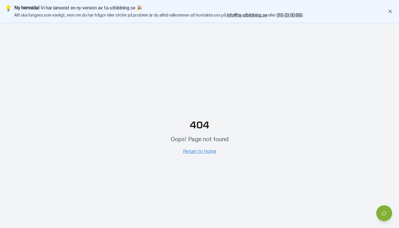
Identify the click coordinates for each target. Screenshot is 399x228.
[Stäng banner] (390, 11)
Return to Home (199, 151)
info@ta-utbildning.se (247, 15)
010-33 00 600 (289, 15)
